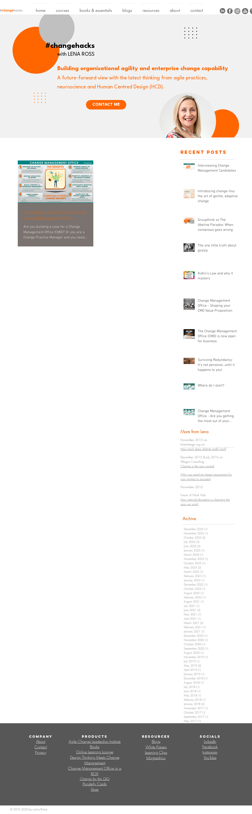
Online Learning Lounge (94, 752)
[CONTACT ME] (106, 104)
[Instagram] (237, 11)
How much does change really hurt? (203, 449)
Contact (41, 747)
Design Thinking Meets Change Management (94, 760)
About (40, 741)
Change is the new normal (197, 466)
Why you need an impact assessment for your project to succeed (206, 476)
